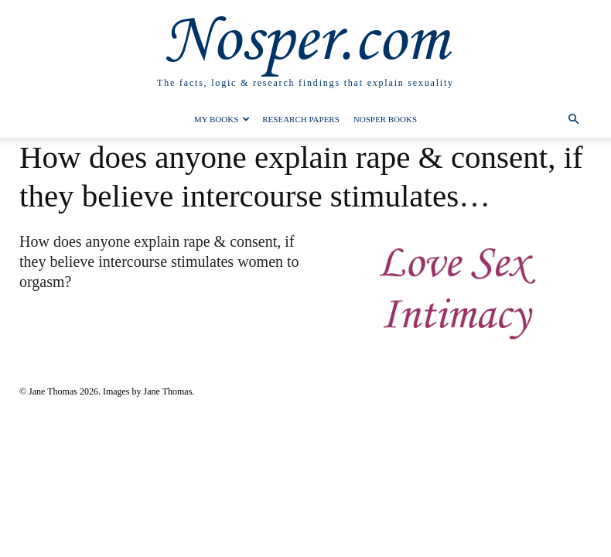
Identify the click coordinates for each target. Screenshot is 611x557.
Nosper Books (385, 119)
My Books (222, 119)
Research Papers (301, 119)
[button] (573, 119)
